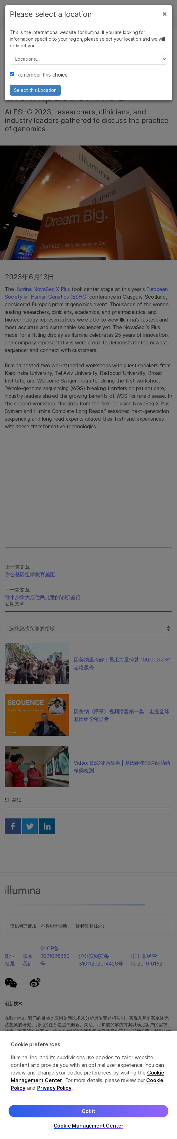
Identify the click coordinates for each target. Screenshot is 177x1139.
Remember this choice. (39, 74)
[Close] (164, 13)
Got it (88, 1111)
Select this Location (35, 90)
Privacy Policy (54, 1088)
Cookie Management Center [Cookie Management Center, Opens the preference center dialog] (89, 1126)
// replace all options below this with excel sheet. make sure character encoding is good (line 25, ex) (88, 59)
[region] (88, 1085)
